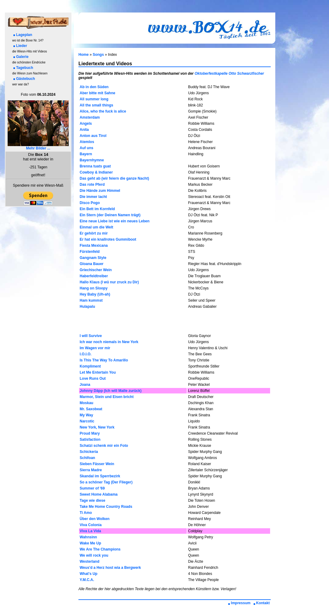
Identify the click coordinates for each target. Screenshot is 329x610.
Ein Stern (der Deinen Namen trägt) (110, 215)
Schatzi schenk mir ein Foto (104, 445)
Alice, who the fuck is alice (103, 111)
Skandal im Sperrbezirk (100, 476)
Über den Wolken (95, 519)
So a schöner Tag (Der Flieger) (106, 482)
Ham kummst (91, 300)
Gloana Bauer (91, 264)
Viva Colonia (91, 525)
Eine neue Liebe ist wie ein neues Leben (115, 221)
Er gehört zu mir (94, 233)
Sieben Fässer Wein (97, 464)
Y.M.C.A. (87, 580)
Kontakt (261, 603)
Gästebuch (24, 79)
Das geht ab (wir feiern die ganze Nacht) (114, 178)
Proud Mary (90, 433)
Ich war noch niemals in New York (109, 342)
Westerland (89, 561)
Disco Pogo (90, 203)
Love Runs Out (93, 378)
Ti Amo (86, 513)
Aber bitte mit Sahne (97, 93)
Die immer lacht (93, 197)
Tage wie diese (92, 500)
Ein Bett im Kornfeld (97, 209)
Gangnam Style (93, 258)
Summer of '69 (92, 488)
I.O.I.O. (86, 354)
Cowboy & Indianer (96, 172)
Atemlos (87, 142)
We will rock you (94, 555)
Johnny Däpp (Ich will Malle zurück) (111, 391)
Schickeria (89, 452)
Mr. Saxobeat (91, 409)
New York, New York (97, 427)
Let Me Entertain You (98, 372)
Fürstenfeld (89, 251)
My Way (86, 415)
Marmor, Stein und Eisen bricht (107, 397)
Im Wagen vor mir (95, 348)
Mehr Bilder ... (38, 146)
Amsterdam (90, 117)
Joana (85, 384)
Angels (86, 123)
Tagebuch (23, 68)
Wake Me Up (90, 543)
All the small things (96, 105)
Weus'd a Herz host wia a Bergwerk (110, 567)
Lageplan (23, 35)
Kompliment (90, 366)
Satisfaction (90, 439)
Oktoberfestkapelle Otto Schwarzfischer (229, 73)
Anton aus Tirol (93, 136)
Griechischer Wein (96, 270)
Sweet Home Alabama (99, 494)
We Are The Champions (100, 549)
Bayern (86, 154)
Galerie (21, 57)
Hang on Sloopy (93, 288)
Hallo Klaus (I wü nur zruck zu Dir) (109, 282)
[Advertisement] (174, 321)
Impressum (239, 603)
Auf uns (86, 148)
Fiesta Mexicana (94, 245)
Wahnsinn (88, 537)
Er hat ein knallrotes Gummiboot (108, 239)
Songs (98, 54)
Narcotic (87, 421)
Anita (84, 129)
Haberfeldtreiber (94, 276)
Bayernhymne (92, 160)
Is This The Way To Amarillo (104, 360)
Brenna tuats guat (95, 166)
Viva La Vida (90, 531)
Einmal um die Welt (96, 227)
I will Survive (91, 336)
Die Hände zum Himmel (100, 190)
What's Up (88, 574)
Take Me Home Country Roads (106, 506)
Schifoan (87, 458)
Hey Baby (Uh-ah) (95, 294)
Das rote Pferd (92, 184)
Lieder (20, 46)
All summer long (94, 99)
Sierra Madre (91, 470)
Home (83, 54)
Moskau (86, 403)
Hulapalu (87, 306)
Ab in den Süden (94, 87)
